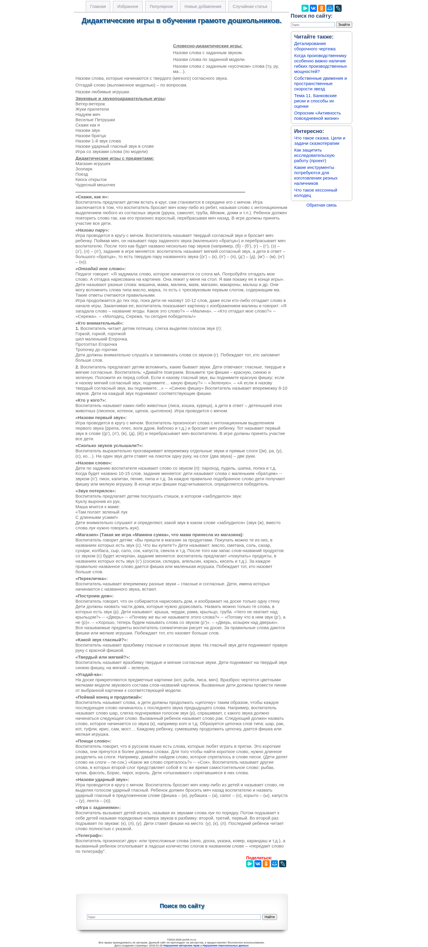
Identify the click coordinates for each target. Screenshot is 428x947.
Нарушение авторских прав (181, 945)
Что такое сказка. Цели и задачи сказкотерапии (319, 140)
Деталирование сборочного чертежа (314, 46)
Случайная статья (250, 6)
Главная (98, 6)
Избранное (127, 6)
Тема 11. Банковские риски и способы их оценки (315, 101)
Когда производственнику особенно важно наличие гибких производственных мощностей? (320, 63)
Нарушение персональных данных (226, 945)
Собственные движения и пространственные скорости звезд (320, 83)
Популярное (161, 6)
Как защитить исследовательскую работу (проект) (314, 155)
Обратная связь (321, 205)
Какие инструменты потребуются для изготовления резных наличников (316, 175)
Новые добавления (203, 6)
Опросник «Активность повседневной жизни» (317, 115)
